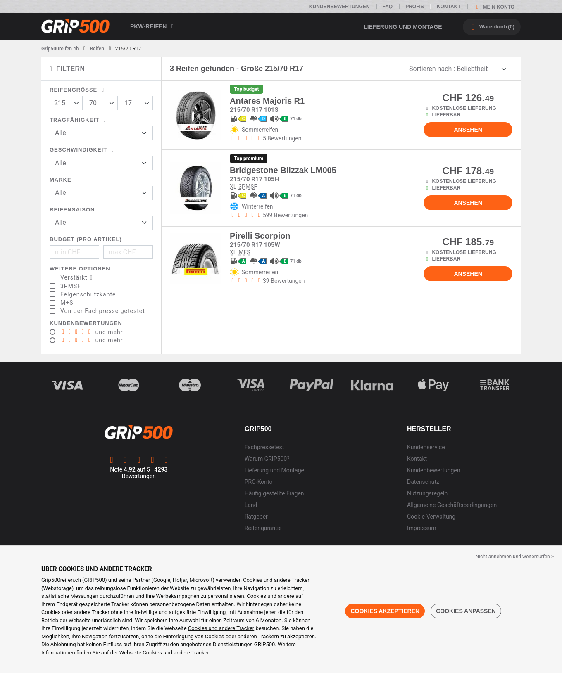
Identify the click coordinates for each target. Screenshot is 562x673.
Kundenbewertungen (339, 6)
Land (251, 505)
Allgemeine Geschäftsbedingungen (452, 505)
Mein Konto (494, 7)
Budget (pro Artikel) (86, 239)
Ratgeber (256, 516)
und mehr (91, 332)
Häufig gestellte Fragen (274, 493)
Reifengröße (78, 90)
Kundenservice (426, 447)
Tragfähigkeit (79, 120)
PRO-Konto (259, 482)
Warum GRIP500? (267, 458)
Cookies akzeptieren (384, 611)
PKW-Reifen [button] (153, 26)
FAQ (388, 6)
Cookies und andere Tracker (221, 628)
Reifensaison (72, 209)
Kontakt (449, 6)
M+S (66, 303)
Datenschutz (423, 482)
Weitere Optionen (80, 268)
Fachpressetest (264, 447)
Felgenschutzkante (88, 294)
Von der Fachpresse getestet (102, 311)
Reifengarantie (263, 528)
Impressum (421, 528)
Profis (414, 6)
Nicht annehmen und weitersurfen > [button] (515, 556)
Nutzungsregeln (427, 493)
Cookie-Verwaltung (431, 516)
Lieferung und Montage (403, 27)
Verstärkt (77, 278)
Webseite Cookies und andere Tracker (164, 652)
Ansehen (468, 129)
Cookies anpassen (466, 611)
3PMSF (70, 286)
